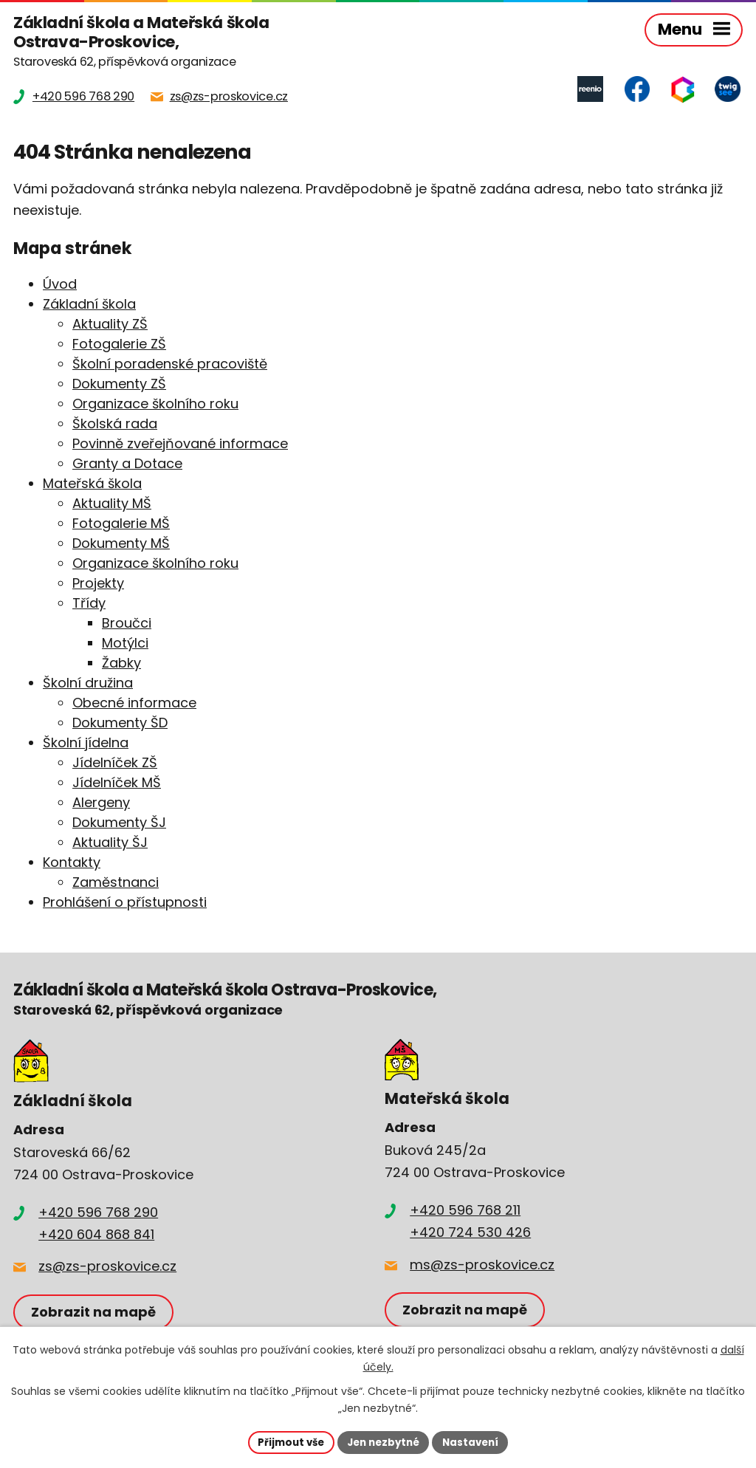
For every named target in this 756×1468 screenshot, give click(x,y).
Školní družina (88, 684)
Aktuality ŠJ (110, 843)
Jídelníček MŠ (116, 784)
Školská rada (114, 425)
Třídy (89, 604)
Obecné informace (134, 704)
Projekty (98, 584)
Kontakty (71, 863)
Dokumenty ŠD (120, 724)
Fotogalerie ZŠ (119, 345)
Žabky (121, 664)
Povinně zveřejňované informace (180, 445)
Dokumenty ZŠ (119, 385)
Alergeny (101, 804)
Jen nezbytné (383, 1441)
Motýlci (125, 644)
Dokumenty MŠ (121, 544)
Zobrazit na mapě (95, 1313)
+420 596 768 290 (98, 1213)
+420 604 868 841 (96, 1236)
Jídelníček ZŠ (114, 764)
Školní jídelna (85, 744)
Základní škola (89, 305)
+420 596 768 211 (465, 1211)
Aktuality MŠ (111, 504)
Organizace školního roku (155, 405)
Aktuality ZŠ (110, 325)
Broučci (126, 624)
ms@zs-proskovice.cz (482, 1265)
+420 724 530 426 (470, 1233)
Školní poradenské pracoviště (169, 365)
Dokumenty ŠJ (119, 823)
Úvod (60, 285)
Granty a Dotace (127, 465)
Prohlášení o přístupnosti (125, 903)
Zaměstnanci (115, 883)
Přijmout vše (286, 1441)
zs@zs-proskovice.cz (107, 1267)
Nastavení (475, 1441)
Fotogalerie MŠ (121, 524)
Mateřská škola (92, 485)
